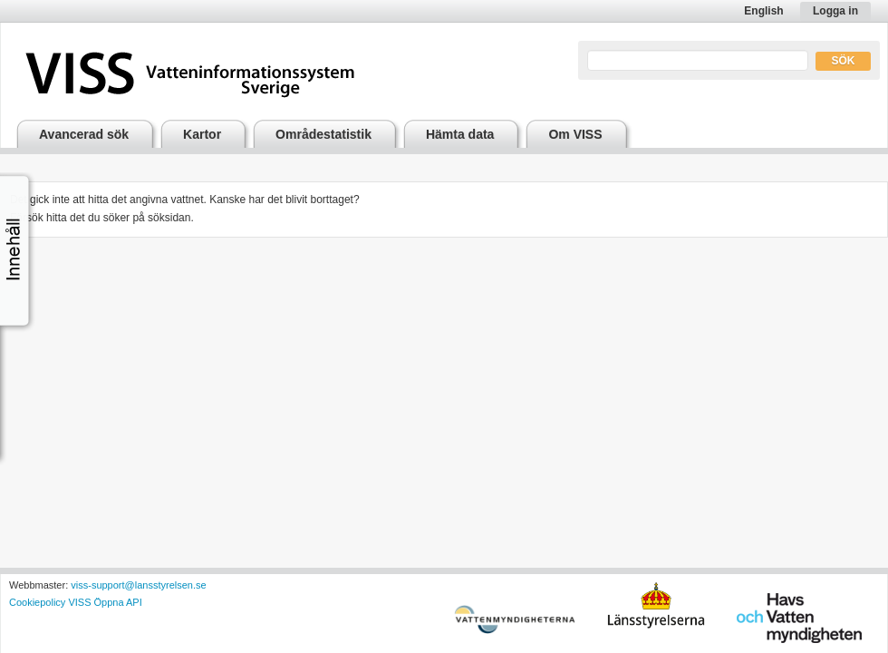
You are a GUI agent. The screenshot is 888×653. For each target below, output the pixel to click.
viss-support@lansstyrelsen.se (138, 585)
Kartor (202, 134)
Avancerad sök (84, 134)
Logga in (835, 11)
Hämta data (460, 134)
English (763, 11)
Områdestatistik (323, 134)
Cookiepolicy (37, 602)
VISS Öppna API (104, 602)
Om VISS (575, 134)
